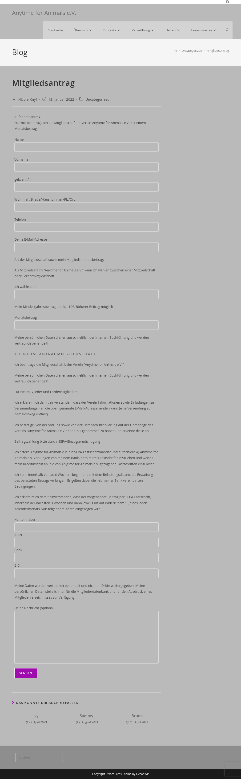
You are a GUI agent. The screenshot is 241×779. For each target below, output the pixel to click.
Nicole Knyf (27, 99)
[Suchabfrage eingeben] (39, 757)
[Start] (175, 50)
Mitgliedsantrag (218, 50)
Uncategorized (97, 99)
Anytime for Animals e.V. (44, 12)
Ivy (35, 715)
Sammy (86, 715)
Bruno (137, 715)
